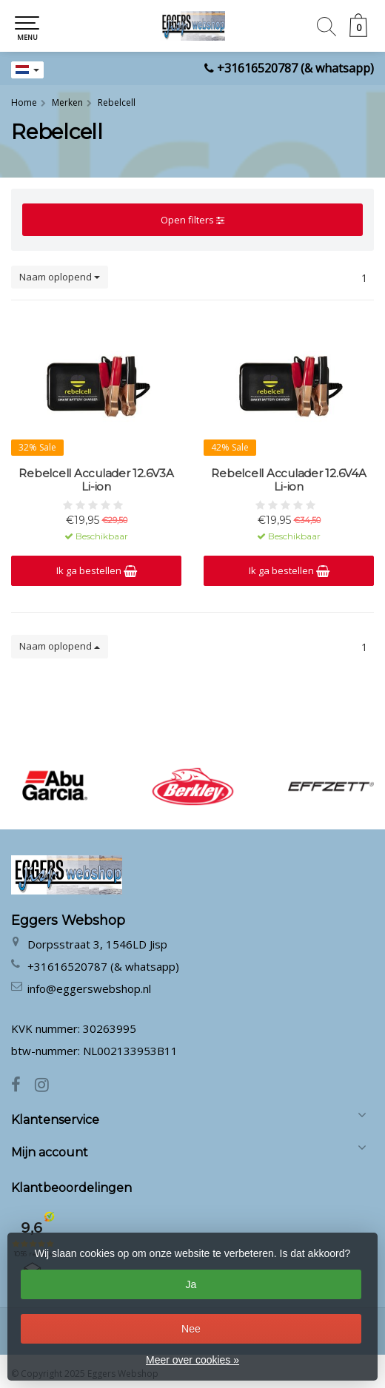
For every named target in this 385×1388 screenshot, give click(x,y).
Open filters (192, 219)
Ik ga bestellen (96, 570)
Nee (191, 1329)
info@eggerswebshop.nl (89, 988)
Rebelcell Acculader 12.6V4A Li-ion (288, 480)
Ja (191, 1284)
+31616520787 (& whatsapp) (295, 68)
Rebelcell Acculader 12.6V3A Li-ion (96, 480)
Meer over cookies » (192, 1360)
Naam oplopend (59, 276)
